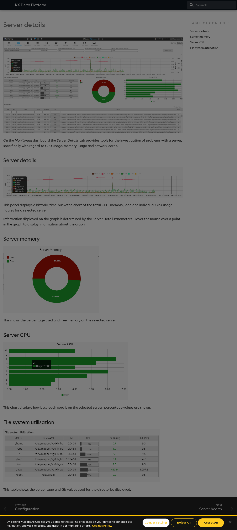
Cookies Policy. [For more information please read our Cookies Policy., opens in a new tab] (102, 525)
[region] (118, 522)
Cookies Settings (156, 522)
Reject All (183, 522)
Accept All (211, 522)
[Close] (230, 522)
